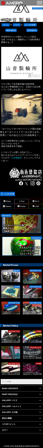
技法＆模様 (7, 418)
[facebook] (20, 183)
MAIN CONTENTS (10, 388)
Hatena (7, 206)
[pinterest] (37, 183)
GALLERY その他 (9, 412)
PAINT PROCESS (10, 394)
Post (21, 201)
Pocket (21, 206)
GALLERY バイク (9, 400)
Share (7, 201)
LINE (36, 206)
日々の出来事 (30, 25)
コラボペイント (9, 424)
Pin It (36, 201)
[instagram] (32, 183)
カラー (5, 430)
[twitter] (26, 183)
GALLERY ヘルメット (11, 406)
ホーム (5, 25)
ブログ (16, 25)
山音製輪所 (16, 158)
